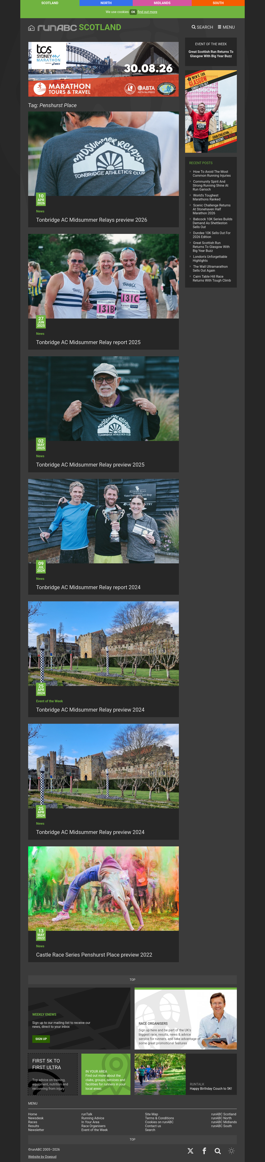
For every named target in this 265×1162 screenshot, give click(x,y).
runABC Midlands (224, 1122)
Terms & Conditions (159, 1118)
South (218, 3)
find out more (147, 12)
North (106, 3)
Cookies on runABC (159, 1122)
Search (150, 1130)
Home (32, 1114)
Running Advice (92, 1118)
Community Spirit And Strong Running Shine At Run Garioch (210, 185)
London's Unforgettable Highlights (210, 259)
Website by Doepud (42, 1157)
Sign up (41, 1039)
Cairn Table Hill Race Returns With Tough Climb (212, 278)
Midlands (162, 3)
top (132, 980)
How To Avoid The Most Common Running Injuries (212, 174)
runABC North (221, 1118)
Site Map (151, 1114)
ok (133, 12)
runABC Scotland (223, 1114)
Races (32, 1122)
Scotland (49, 3)
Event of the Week (94, 1130)
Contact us (153, 1126)
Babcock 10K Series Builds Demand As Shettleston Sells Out (212, 223)
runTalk (86, 1114)
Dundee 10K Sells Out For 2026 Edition (211, 235)
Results (33, 1126)
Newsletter (36, 1130)
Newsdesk (35, 1118)
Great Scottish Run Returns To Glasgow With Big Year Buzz (211, 247)
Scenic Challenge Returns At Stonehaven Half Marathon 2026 (212, 209)
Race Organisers (93, 1126)
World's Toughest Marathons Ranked (206, 197)
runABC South (221, 1126)
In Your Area (90, 1122)
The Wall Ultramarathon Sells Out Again (210, 268)
